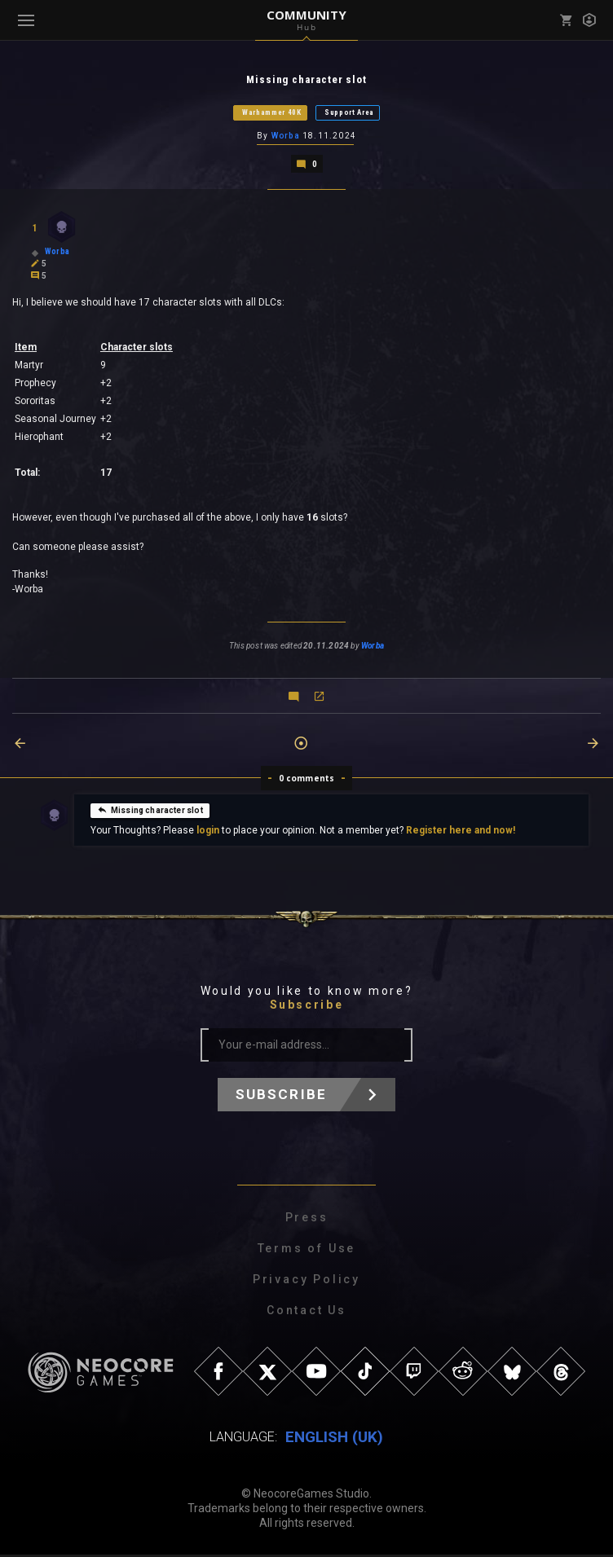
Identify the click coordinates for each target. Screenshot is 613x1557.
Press (307, 1219)
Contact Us (306, 1312)
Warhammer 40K (272, 113)
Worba (285, 137)
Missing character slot (150, 812)
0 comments (307, 780)
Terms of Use (307, 1250)
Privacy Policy (306, 1281)
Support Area (349, 113)
